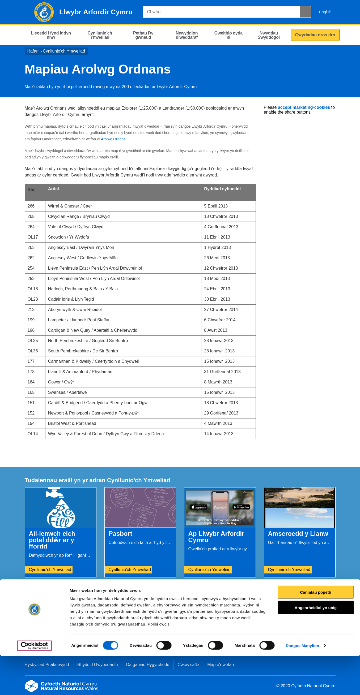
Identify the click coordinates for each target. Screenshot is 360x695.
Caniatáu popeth (315, 631)
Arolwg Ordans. (113, 139)
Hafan (33, 51)
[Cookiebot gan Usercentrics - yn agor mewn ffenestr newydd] (34, 685)
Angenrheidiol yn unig (316, 646)
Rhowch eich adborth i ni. (132, 604)
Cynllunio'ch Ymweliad (64, 51)
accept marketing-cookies (304, 107)
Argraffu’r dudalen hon (312, 604)
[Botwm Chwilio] (305, 12)
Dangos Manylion (302, 684)
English (325, 12)
